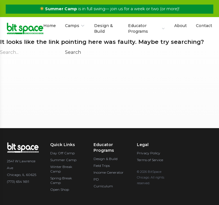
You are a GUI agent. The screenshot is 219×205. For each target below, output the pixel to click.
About (180, 24)
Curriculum (103, 186)
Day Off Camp (62, 153)
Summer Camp (63, 160)
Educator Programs (146, 27)
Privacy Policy (148, 153)
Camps (75, 24)
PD (96, 179)
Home (49, 24)
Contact (204, 24)
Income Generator (108, 172)
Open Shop (59, 189)
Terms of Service (150, 160)
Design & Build (103, 27)
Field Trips (102, 165)
